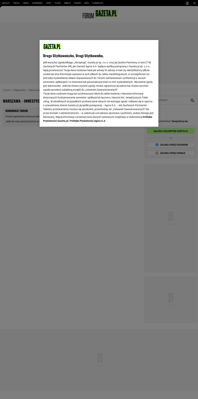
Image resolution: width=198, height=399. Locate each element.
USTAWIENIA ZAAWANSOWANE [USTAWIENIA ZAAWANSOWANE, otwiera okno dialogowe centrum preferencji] (66, 119)
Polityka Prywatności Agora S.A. (88, 79)
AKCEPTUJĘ (143, 119)
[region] (99, 83)
